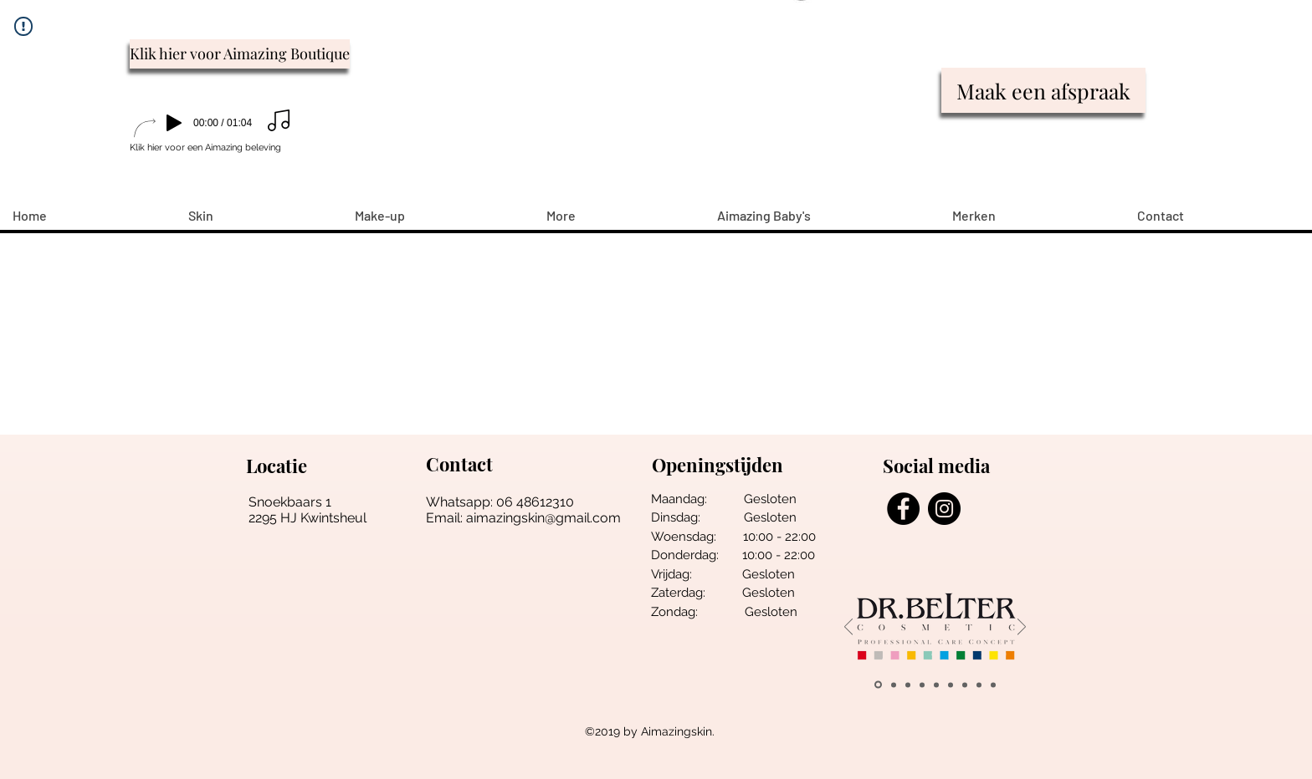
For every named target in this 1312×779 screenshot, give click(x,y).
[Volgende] (1021, 628)
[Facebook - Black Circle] (903, 508)
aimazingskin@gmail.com (543, 518)
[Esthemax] (993, 684)
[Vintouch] (964, 684)
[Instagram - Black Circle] (944, 508)
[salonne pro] (950, 684)
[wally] (893, 684)
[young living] (922, 684)
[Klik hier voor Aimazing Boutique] (240, 54)
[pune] (907, 684)
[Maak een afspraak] (1043, 90)
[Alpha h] (978, 684)
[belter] (878, 685)
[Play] (174, 123)
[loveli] (936, 684)
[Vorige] (848, 628)
